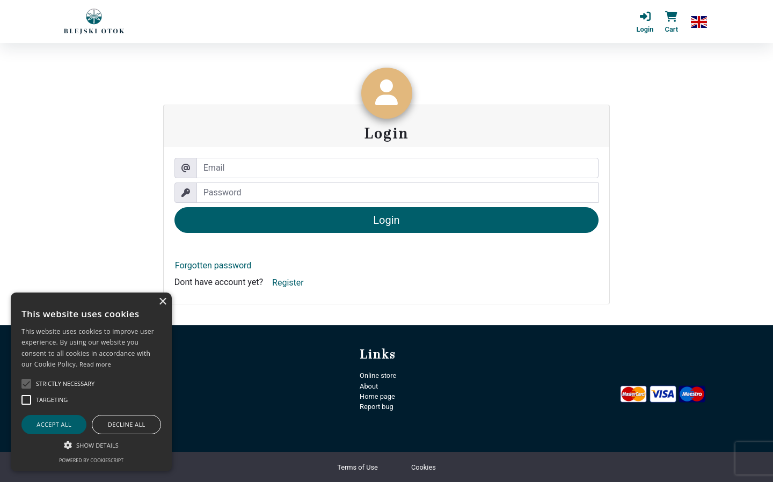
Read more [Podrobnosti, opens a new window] (95, 364)
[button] (699, 21)
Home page (377, 396)
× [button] (162, 302)
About (369, 386)
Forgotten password (213, 265)
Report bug (376, 407)
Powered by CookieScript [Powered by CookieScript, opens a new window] (91, 460)
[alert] (91, 382)
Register (288, 282)
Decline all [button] (126, 424)
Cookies (423, 467)
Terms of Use (357, 467)
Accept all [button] (54, 424)
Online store (378, 375)
